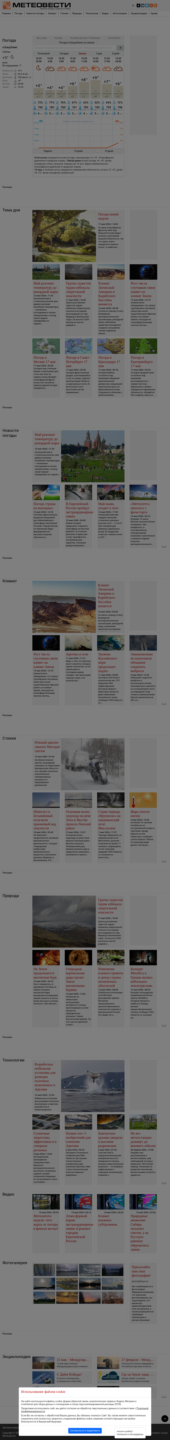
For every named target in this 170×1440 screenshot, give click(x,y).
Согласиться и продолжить (85, 1430)
